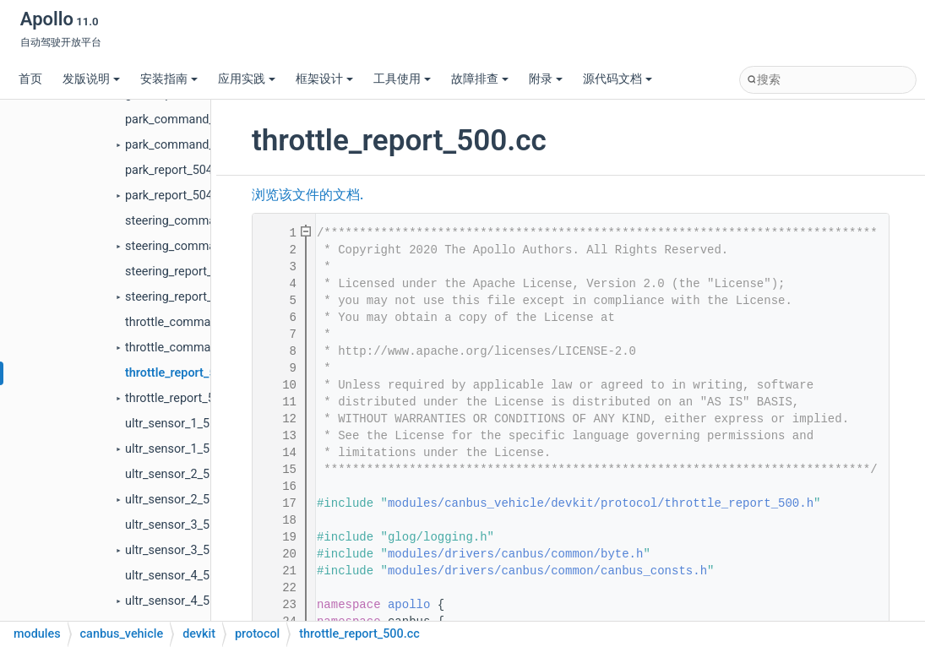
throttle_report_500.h (181, 398)
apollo (409, 605)
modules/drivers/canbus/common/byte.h (515, 554)
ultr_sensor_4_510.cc (182, 575)
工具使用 (402, 79)
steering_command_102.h (195, 246)
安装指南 (169, 79)
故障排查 (480, 79)
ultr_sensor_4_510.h (179, 601)
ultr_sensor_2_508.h (179, 499)
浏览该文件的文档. (307, 195)
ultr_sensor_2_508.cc (182, 474)
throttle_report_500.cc (185, 373)
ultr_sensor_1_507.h (179, 449)
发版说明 (91, 79)
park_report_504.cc (177, 170)
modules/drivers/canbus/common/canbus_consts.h (547, 571)
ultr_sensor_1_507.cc (182, 423)
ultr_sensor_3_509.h (179, 550)
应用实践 (246, 79)
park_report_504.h (174, 195)
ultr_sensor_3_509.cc (182, 525)
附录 (546, 79)
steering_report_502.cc (187, 271)
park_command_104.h (185, 145)
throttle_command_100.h (192, 347)
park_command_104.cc (188, 119)
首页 (30, 79)
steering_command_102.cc (198, 221)
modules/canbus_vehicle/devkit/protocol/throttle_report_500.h (600, 503)
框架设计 (324, 79)
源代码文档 (617, 79)
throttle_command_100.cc (195, 322)
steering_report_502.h (183, 297)
